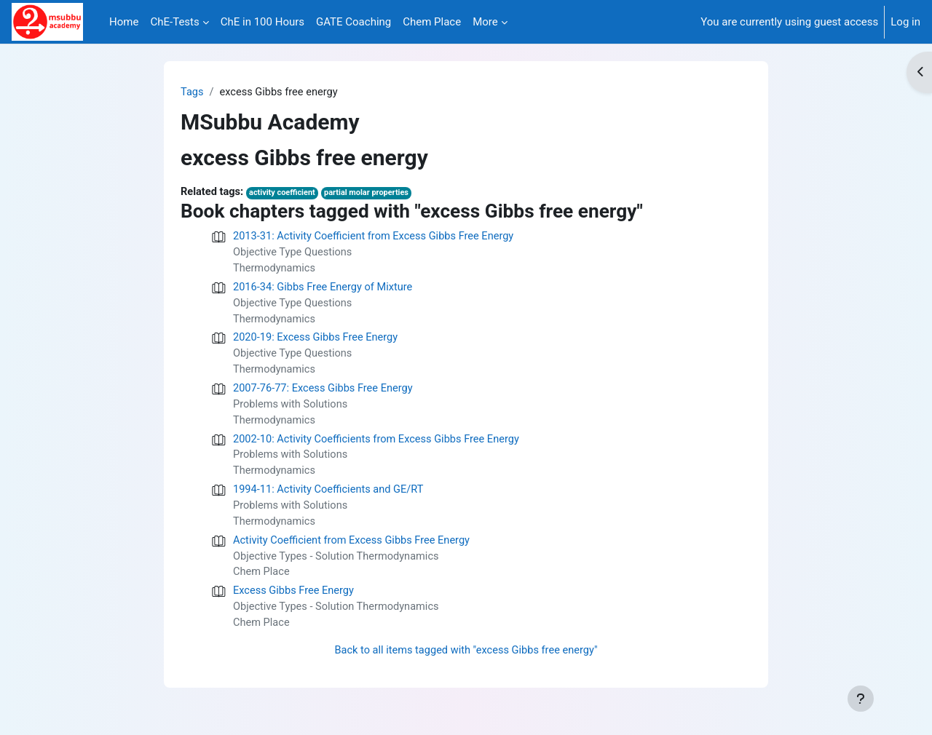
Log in (905, 21)
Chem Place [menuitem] (432, 21)
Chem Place (262, 582)
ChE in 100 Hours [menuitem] (262, 21)
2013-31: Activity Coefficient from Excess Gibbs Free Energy (377, 238)
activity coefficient (285, 194)
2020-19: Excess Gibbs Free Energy (318, 342)
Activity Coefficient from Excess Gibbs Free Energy (355, 550)
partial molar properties (371, 194)
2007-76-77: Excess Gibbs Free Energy (325, 393)
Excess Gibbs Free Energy (295, 601)
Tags (192, 92)
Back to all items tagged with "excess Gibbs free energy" (466, 663)
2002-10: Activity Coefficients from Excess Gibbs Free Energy (380, 446)
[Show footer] (861, 699)
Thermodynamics (275, 270)
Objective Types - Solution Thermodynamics (339, 566)
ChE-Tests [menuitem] (174, 21)
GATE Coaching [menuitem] (353, 21)
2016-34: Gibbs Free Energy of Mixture (325, 289)
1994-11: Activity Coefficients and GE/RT (331, 497)
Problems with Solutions (292, 410)
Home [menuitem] (123, 21)
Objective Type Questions (294, 254)
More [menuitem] (485, 21)
